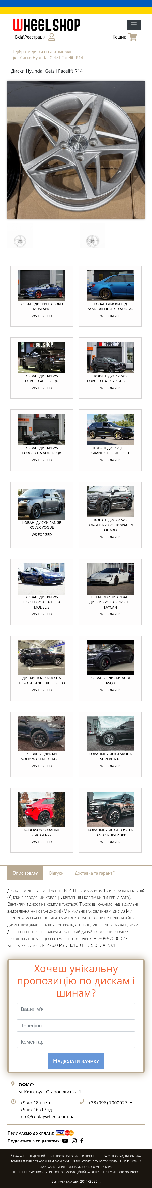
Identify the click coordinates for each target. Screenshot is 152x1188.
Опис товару (25, 873)
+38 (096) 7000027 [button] (108, 1102)
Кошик (125, 37)
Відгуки (56, 873)
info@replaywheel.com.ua (47, 1116)
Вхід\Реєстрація (35, 37)
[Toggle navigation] (134, 25)
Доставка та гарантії (94, 873)
